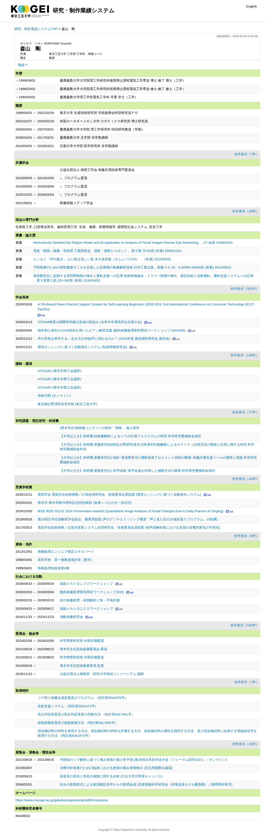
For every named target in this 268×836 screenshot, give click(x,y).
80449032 (23, 816)
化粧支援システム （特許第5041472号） (68, 706)
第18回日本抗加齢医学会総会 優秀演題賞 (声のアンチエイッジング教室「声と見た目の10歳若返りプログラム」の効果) (128, 519)
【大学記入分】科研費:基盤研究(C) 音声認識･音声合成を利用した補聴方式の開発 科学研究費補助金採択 (137, 470)
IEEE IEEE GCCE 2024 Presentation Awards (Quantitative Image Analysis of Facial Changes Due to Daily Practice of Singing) (130, 511)
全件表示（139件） (244, 355)
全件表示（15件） (245, 744)
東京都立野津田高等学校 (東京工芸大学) (67, 404)
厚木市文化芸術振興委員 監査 (82, 665)
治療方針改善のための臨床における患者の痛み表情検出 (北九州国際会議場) (116, 768)
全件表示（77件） (245, 412)
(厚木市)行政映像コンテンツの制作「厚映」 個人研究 (99, 428)
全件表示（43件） (245, 479)
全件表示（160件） (244, 625)
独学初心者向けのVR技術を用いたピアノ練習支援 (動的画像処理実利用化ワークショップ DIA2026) (112, 330)
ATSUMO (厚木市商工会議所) (59, 371)
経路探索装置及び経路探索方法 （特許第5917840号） (78, 723)
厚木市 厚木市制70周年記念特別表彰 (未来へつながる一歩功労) (85, 502)
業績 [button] (21, 65)
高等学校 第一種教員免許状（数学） (66, 560)
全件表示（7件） (246, 154)
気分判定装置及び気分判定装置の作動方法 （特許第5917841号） (86, 714)
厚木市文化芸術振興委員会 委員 (83, 649)
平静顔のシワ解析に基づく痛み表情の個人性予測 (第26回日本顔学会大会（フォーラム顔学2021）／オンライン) (143, 759)
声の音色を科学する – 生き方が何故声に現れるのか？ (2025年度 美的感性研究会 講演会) (104, 338)
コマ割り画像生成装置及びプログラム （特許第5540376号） (83, 698)
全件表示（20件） (245, 211)
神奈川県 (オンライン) (54, 395)
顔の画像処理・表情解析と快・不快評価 (90, 600)
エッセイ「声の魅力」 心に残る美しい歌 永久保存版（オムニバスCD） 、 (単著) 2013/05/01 (102, 259)
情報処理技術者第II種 (53, 568)
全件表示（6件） (246, 536)
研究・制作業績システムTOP (36, 29)
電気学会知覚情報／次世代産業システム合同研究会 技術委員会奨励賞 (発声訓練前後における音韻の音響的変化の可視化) (129, 527)
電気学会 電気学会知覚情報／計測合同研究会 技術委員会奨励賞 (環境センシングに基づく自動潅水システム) (119, 494)
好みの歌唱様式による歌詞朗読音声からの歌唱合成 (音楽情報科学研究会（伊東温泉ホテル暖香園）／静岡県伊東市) (146, 784)
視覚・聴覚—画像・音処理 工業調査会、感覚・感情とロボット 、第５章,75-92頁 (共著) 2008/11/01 (107, 251)
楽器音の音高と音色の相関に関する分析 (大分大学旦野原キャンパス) (111, 776)
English (251, 6)
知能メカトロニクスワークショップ (86, 583)
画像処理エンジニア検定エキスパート (66, 551)
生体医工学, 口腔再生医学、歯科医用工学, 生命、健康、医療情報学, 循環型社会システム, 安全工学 (89, 227)
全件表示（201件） (244, 288)
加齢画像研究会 (71, 617)
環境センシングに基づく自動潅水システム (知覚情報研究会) (82, 347)
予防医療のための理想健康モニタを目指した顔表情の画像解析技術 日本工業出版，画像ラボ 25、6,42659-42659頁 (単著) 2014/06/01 (132, 267)
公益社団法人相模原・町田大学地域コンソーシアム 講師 (102, 674)
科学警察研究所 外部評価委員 (82, 640)
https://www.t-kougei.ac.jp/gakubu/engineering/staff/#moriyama (62, 800)
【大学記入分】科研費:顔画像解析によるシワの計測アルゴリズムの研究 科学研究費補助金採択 (130, 436)
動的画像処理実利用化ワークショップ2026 (92, 592)
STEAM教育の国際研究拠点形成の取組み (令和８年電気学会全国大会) (90, 322)
